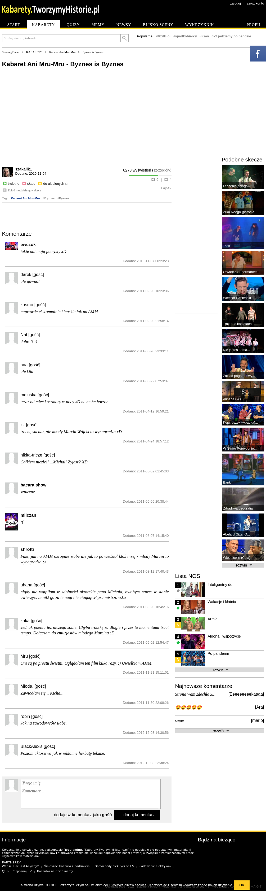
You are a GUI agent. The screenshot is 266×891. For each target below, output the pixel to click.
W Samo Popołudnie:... (240, 448)
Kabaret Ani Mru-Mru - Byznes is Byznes (63, 64)
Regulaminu (73, 849)
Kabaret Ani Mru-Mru (62, 52)
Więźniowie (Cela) (236, 558)
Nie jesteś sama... (236, 350)
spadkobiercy (186, 36)
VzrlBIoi (164, 36)
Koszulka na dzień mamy (55, 871)
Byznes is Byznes (93, 52)
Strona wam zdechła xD (195, 694)
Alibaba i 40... (233, 399)
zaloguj (235, 3)
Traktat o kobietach (237, 324)
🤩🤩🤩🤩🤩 (188, 707)
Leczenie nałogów (236, 186)
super (180, 720)
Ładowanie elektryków (155, 866)
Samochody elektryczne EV (114, 866)
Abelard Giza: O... (236, 534)
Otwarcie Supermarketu (241, 272)
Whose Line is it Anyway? (20, 866)
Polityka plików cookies (129, 885)
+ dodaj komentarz (137, 815)
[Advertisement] (87, 213)
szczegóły (162, 170)
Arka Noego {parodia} (239, 212)
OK (241, 885)
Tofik (226, 246)
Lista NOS (187, 576)
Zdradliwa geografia (238, 508)
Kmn (205, 36)
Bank (227, 482)
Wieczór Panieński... (238, 298)
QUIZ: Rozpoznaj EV (17, 871)
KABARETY (34, 52)
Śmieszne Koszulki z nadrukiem (66, 866)
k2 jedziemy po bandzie (232, 36)
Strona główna (10, 52)
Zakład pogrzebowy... (239, 376)
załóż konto (255, 3)
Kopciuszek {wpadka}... (240, 422)
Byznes (49, 198)
